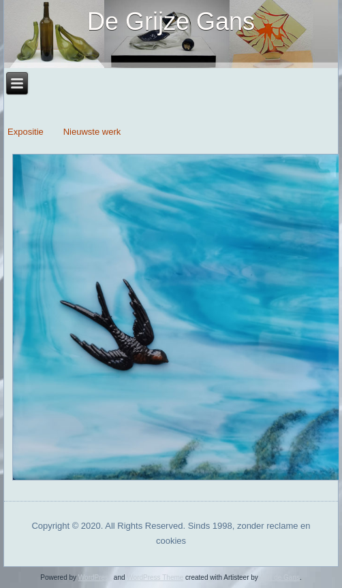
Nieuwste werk (92, 132)
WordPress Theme (155, 577)
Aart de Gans (280, 577)
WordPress (95, 577)
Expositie (26, 132)
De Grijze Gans (171, 21)
